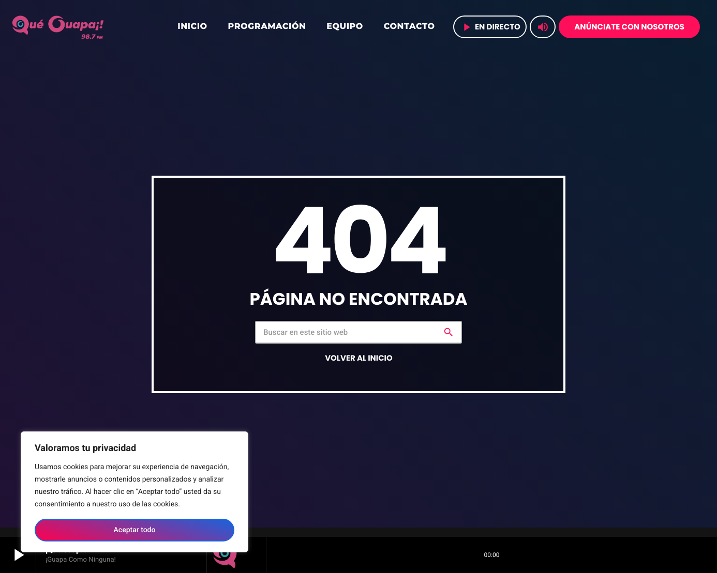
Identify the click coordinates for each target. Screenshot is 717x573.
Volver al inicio (359, 358)
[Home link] (59, 26)
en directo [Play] (490, 27)
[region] (134, 491)
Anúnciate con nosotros (629, 27)
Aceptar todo (135, 530)
